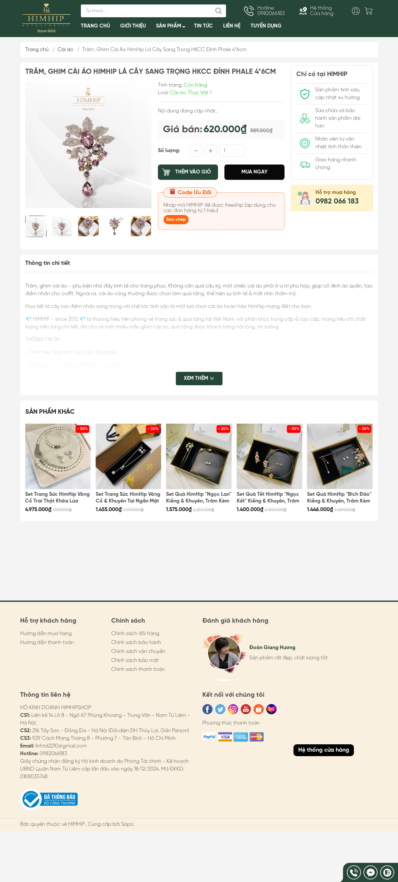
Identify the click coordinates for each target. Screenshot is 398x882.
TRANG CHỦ (95, 26)
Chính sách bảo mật (135, 660)
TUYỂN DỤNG (266, 26)
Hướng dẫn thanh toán (47, 642)
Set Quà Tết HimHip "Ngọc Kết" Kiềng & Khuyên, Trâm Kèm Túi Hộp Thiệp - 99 (268, 498)
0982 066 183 (337, 201)
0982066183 (53, 753)
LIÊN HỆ (231, 26)
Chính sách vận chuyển (138, 651)
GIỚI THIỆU (133, 26)
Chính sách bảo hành (136, 642)
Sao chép (176, 219)
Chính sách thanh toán (138, 669)
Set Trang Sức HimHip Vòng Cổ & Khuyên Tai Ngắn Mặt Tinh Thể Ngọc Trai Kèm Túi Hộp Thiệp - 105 (128, 498)
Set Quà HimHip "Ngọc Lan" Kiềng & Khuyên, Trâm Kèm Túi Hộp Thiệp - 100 (198, 498)
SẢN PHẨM (172, 27)
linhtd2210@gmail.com (61, 746)
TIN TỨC (203, 26)
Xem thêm (199, 378)
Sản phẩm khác (50, 412)
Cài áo (65, 49)
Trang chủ (37, 49)
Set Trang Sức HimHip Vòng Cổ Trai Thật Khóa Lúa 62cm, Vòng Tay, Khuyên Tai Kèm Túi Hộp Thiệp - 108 (57, 498)
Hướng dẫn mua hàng (46, 633)
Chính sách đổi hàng (135, 633)
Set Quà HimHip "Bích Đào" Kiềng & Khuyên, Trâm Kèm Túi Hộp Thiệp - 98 (339, 498)
